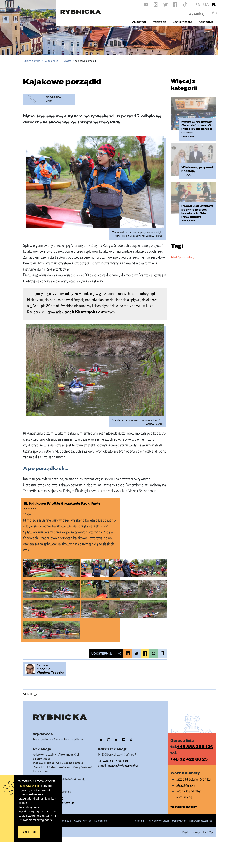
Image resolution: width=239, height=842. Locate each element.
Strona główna (32, 60)
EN (198, 4)
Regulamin (139, 820)
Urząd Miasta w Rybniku (193, 779)
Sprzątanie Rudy (186, 257)
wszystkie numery (183, 807)
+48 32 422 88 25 (189, 759)
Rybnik (174, 257)
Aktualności (51, 60)
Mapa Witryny (179, 820)
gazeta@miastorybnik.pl (123, 765)
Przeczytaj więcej (29, 786)
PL (214, 4)
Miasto (67, 60)
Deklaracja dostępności (200, 820)
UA (206, 4)
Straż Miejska (185, 785)
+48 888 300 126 (195, 746)
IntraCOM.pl (207, 832)
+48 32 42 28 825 (115, 761)
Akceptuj (29, 832)
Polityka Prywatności (158, 820)
